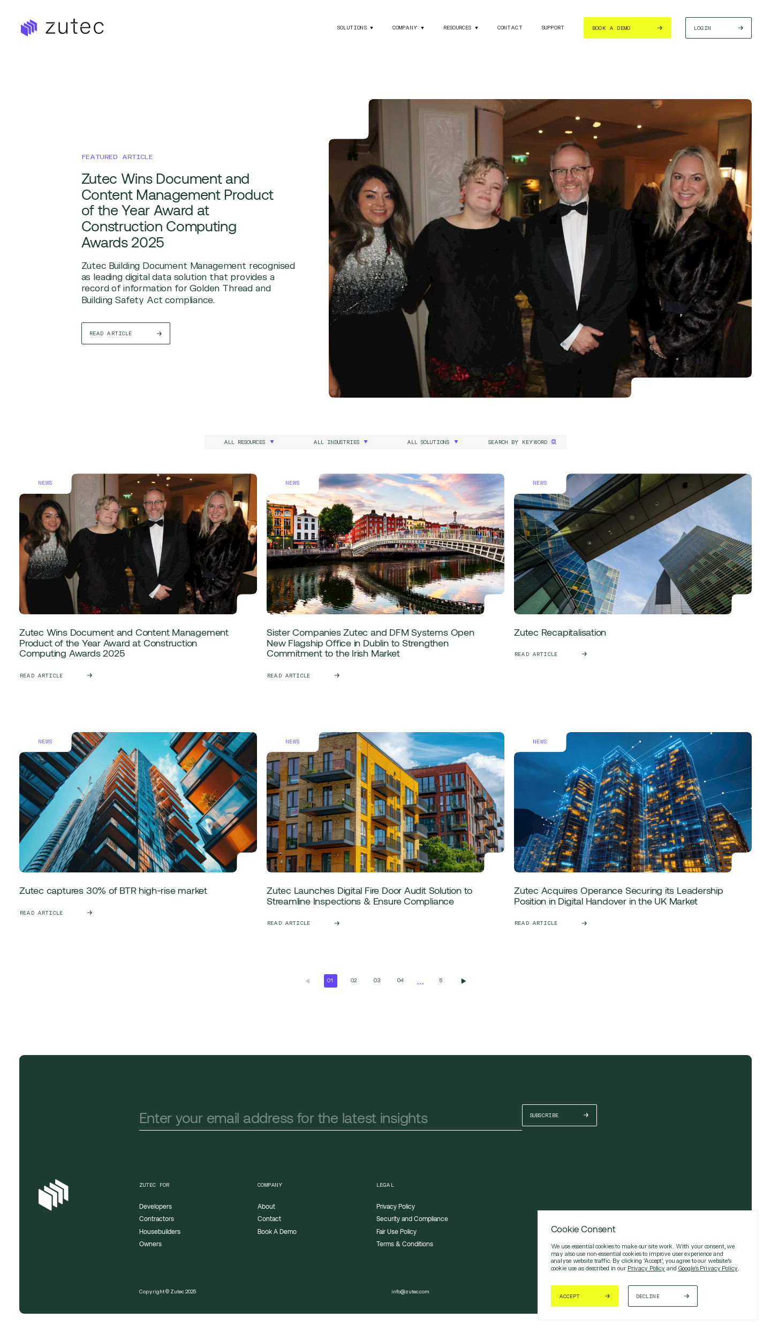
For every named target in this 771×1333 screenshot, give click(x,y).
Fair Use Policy (396, 1231)
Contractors (156, 1218)
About (266, 1206)
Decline (651, 1296)
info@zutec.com (410, 1291)
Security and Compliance (412, 1218)
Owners (150, 1243)
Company (405, 27)
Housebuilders (159, 1231)
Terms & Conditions (404, 1243)
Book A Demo (277, 1231)
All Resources (244, 442)
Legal (385, 1185)
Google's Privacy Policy (708, 1268)
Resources (457, 27)
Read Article (111, 334)
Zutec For (154, 1185)
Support (553, 27)
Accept (570, 1296)
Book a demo (611, 28)
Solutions (352, 27)
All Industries (336, 442)
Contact (510, 27)
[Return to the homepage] (61, 28)
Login (702, 28)
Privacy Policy (646, 1268)
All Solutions (428, 442)
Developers (155, 1206)
